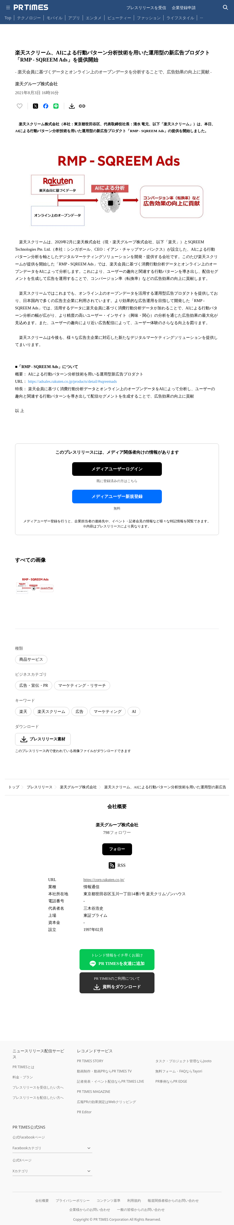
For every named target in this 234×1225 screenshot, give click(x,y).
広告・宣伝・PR (33, 685)
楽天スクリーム (51, 711)
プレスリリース (40, 787)
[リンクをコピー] (82, 106)
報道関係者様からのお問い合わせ (173, 1200)
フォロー (117, 849)
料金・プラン (22, 1077)
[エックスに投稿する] (35, 106)
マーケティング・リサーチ (82, 685)
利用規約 (134, 1200)
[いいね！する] (19, 106)
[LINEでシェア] (55, 106)
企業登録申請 (184, 7)
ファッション (149, 17)
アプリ (74, 17)
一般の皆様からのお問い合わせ (141, 1209)
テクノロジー (29, 17)
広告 (79, 711)
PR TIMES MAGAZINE (93, 1091)
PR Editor (84, 1112)
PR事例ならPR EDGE (171, 1081)
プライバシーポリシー (73, 1200)
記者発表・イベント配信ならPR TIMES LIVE (110, 1081)
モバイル (54, 17)
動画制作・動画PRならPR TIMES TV (104, 1071)
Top (8, 17)
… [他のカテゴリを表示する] (201, 16)
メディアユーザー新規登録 (117, 496)
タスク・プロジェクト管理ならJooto (183, 1061)
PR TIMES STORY (90, 1061)
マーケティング (108, 711)
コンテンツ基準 (108, 1200)
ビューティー (119, 17)
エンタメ (94, 17)
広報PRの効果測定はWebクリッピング (106, 1101)
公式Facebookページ (28, 1137)
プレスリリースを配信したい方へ (38, 1097)
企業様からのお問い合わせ (89, 1209)
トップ (13, 787)
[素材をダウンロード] (71, 106)
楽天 (23, 711)
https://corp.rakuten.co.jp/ (103, 880)
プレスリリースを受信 (146, 7)
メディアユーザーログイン (117, 469)
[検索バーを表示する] (225, 7)
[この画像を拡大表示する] (35, 586)
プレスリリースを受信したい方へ (38, 1087)
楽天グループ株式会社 (78, 787)
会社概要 (42, 1200)
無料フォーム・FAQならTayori (178, 1071)
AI (134, 711)
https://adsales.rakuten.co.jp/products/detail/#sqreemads (72, 381)
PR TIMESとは (23, 1067)
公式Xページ (22, 1160)
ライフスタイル (180, 17)
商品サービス (31, 659)
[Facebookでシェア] (45, 106)
